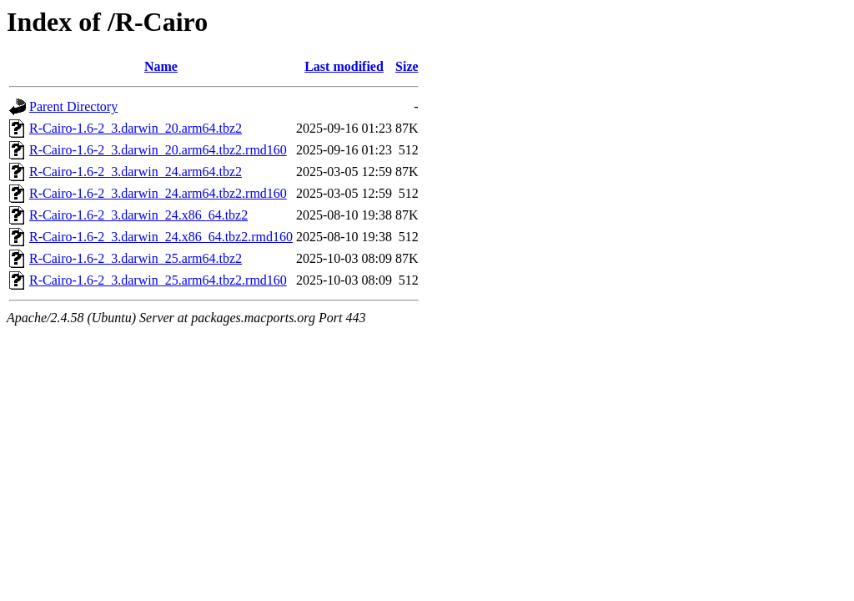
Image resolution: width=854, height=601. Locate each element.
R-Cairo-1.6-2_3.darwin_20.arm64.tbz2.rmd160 (158, 150)
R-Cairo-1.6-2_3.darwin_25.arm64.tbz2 (135, 258)
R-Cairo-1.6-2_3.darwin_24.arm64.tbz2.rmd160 (158, 193)
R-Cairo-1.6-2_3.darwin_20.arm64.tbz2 (135, 128)
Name (161, 66)
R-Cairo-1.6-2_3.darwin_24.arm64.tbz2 (135, 171)
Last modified (344, 66)
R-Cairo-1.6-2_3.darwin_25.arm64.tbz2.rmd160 (158, 280)
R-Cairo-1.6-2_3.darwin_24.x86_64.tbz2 (138, 215)
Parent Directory (73, 106)
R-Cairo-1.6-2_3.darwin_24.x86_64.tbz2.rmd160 (161, 237)
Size (407, 66)
